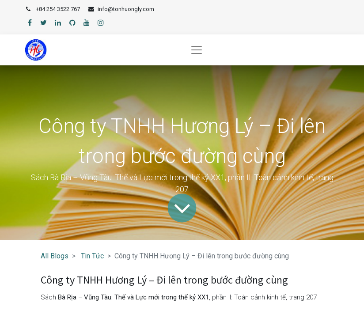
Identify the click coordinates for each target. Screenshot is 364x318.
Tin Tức (92, 256)
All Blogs (54, 256)
